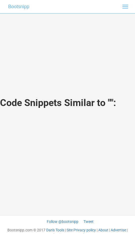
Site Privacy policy (81, 230)
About (103, 230)
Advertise (118, 230)
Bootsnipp (18, 6)
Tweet (88, 221)
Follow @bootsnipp (62, 221)
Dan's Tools (55, 230)
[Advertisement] (67, 50)
